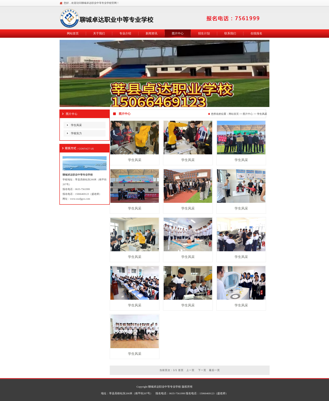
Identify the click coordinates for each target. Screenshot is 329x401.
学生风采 (76, 125)
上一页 (190, 370)
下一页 (202, 370)
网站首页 (234, 113)
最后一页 (214, 370)
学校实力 (76, 133)
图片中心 (248, 113)
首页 (181, 370)
